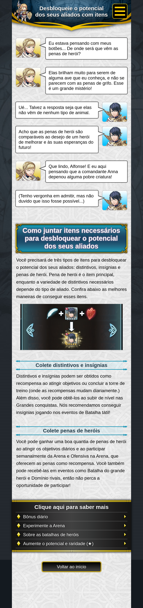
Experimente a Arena (44, 525)
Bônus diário (35, 516)
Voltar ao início (71, 566)
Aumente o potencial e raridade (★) (58, 543)
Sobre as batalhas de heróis (51, 534)
